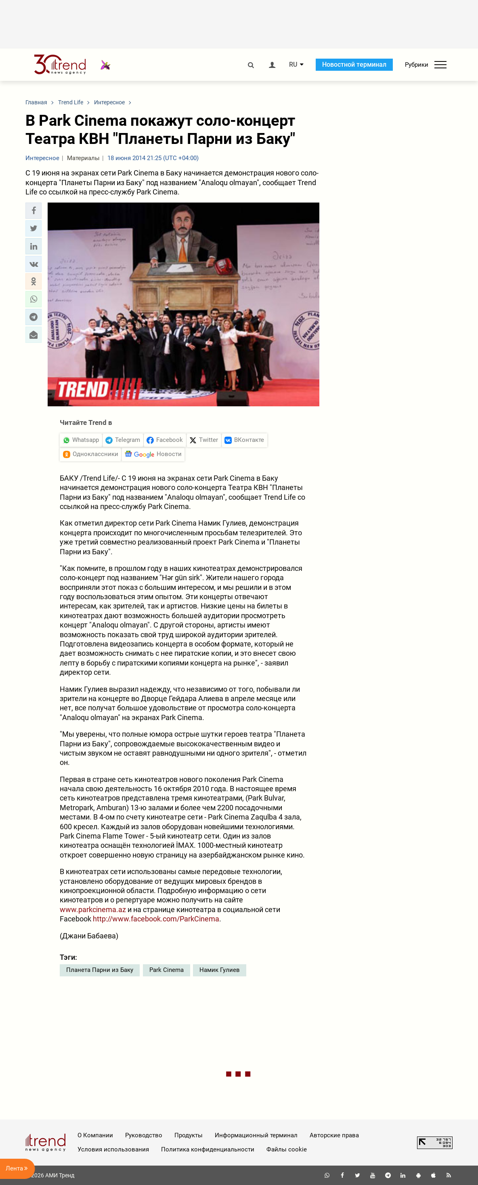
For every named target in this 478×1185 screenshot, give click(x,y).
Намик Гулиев (219, 970)
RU (293, 64)
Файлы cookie (286, 1149)
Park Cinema (166, 970)
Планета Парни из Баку (99, 970)
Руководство (143, 1135)
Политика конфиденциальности (207, 1149)
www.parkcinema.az (93, 909)
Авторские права (334, 1135)
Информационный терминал (256, 1135)
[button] (33, 210)
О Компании (95, 1135)
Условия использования (113, 1149)
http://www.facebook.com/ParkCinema (156, 919)
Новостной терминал (354, 64)
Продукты (188, 1135)
